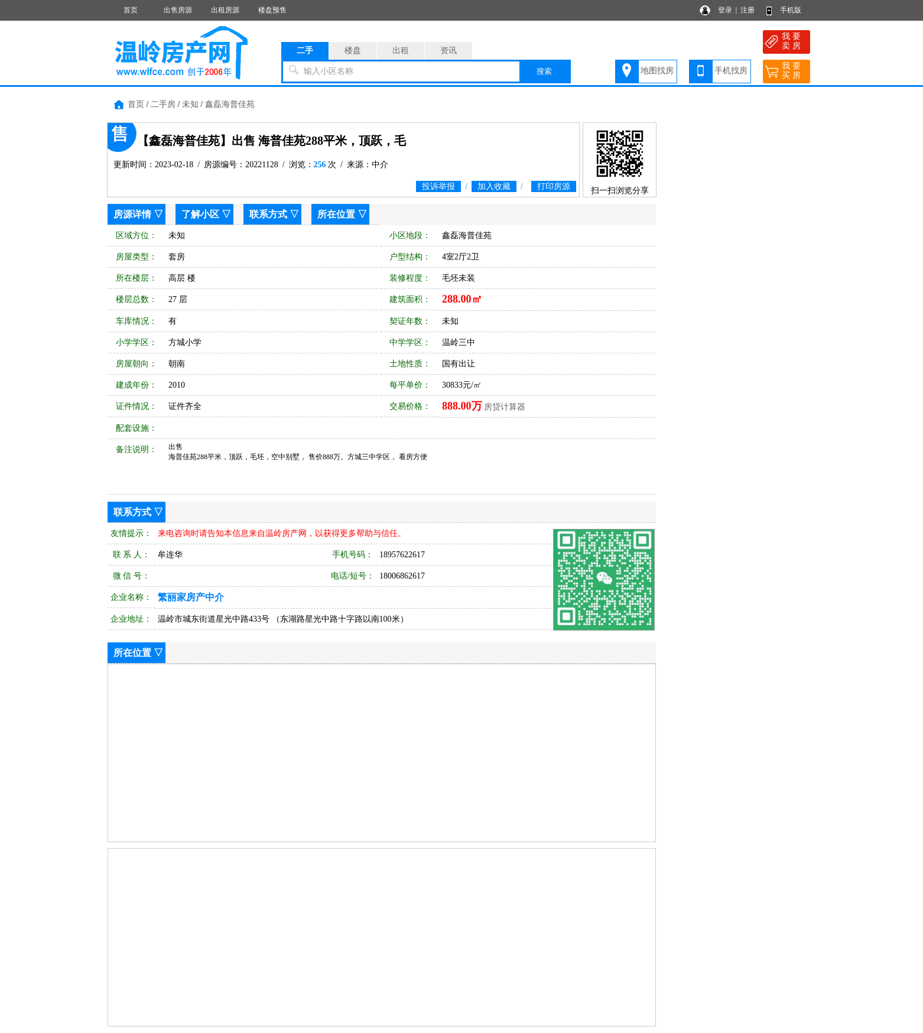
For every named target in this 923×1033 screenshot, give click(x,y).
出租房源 (225, 10)
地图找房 (657, 70)
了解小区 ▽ (206, 214)
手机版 (790, 10)
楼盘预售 (272, 10)
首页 (131, 10)
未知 (190, 104)
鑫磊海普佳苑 (230, 104)
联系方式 (268, 214)
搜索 (544, 71)
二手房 (163, 104)
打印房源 (553, 186)
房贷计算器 (504, 406)
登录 (725, 10)
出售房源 (178, 10)
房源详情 (132, 214)
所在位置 (336, 214)
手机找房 (731, 70)
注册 (747, 10)
